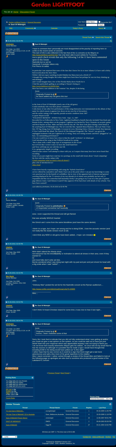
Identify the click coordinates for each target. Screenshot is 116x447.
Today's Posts (78, 28)
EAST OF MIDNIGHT (13, 421)
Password (81, 25)
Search (102, 28)
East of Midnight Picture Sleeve (16, 418)
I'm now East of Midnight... (15, 411)
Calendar (54, 28)
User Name (82, 22)
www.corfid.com (98, 437)
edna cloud (36, 165)
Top (114, 437)
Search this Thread (102, 37)
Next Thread (65, 373)
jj (6, 198)
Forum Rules (10, 398)
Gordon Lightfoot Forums (17, 22)
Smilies (8, 391)
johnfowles (10, 44)
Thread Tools (87, 37)
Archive (108, 437)
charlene (9, 247)
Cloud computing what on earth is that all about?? (50, 160)
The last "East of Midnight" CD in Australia (20, 414)
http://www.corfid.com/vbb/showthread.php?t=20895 (53, 289)
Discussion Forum (27, 12)
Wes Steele (10, 276)
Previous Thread (54, 373)
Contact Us (87, 437)
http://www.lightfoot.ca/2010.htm (45, 55)
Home (15, 12)
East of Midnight (11, 425)
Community (30, 28)
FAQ (10, 28)
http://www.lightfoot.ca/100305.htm (45, 86)
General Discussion (34, 22)
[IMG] (8, 393)
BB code (9, 389)
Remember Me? (105, 22)
